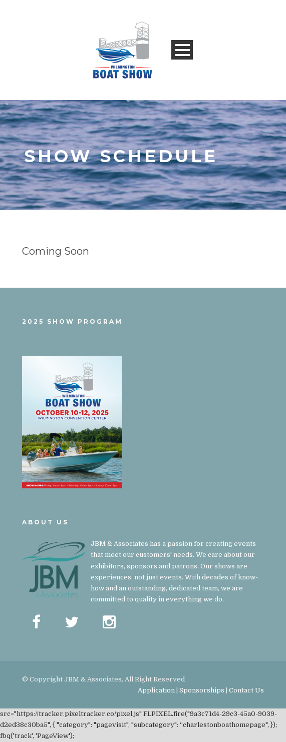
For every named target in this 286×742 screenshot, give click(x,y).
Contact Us (246, 690)
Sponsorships (201, 690)
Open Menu (182, 50)
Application (156, 690)
